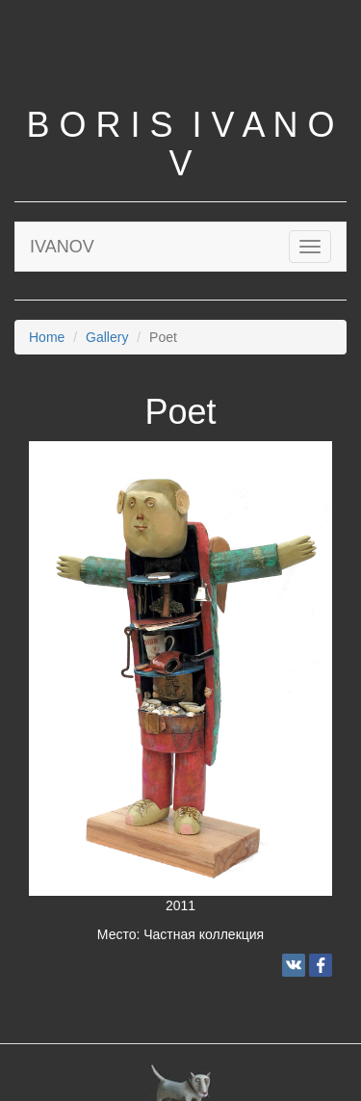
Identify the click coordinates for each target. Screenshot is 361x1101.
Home (46, 337)
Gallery (107, 337)
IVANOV (62, 246)
